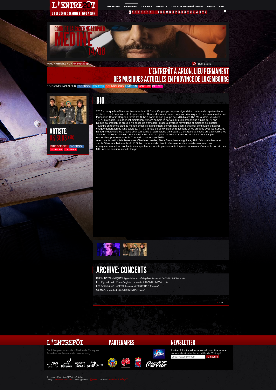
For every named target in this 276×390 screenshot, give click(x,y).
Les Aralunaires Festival (110, 286)
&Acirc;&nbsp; (158, 190)
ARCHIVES (113, 6)
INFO (222, 6)
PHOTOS (161, 6)
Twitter (98, 86)
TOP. (221, 303)
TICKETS (146, 6)
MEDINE (73, 39)
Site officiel (59, 146)
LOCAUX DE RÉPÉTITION (187, 6)
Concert (100, 289)
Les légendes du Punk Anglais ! (114, 282)
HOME (50, 64)
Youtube (145, 86)
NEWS (211, 6)
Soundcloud (115, 86)
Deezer (157, 86)
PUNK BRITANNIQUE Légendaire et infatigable (123, 278)
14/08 (96, 51)
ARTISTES (130, 6)
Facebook (85, 86)
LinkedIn (131, 86)
